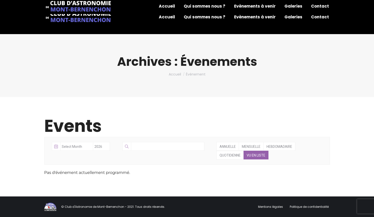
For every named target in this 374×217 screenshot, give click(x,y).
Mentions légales (271, 207)
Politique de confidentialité (309, 207)
